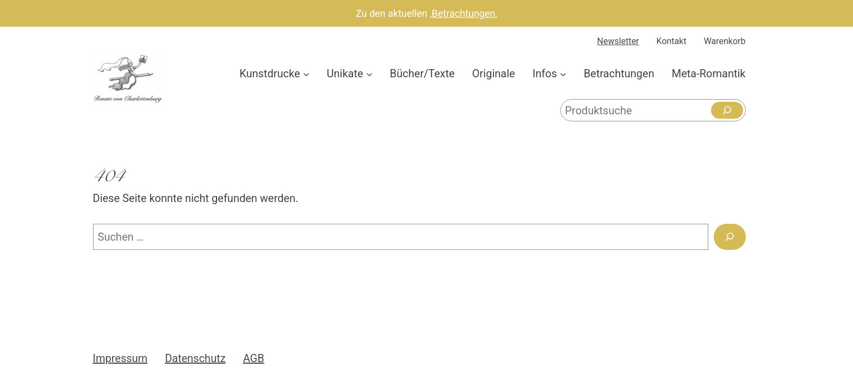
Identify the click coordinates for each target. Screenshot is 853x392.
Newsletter (618, 41)
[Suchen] (727, 110)
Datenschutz (195, 358)
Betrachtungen (464, 13)
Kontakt (672, 41)
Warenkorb (725, 41)
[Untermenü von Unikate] (369, 73)
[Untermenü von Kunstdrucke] (306, 73)
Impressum (120, 358)
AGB (253, 358)
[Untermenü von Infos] (563, 73)
